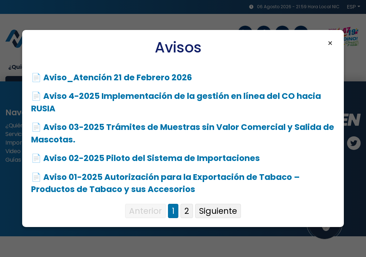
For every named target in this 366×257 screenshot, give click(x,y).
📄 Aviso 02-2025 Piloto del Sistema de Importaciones (145, 158)
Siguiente (218, 211)
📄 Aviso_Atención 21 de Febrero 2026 (111, 77)
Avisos (178, 47)
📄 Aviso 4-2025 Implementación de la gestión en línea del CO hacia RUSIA (176, 102)
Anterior (145, 211)
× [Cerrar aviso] (330, 43)
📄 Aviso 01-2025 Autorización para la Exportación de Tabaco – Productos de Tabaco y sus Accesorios (165, 183)
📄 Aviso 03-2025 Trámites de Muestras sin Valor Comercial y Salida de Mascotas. (182, 133)
